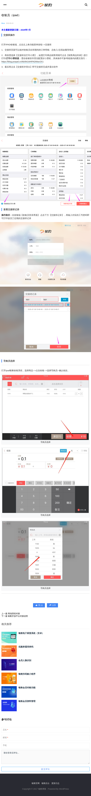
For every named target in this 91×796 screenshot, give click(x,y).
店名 (5, 730)
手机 (5, 745)
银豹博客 (42, 789)
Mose (3, 23)
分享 (52, 605)
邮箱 (5, 737)
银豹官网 (36, 783)
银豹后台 (45, 783)
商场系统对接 (14, 613)
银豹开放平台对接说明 (18, 616)
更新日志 (55, 783)
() (39, 605)
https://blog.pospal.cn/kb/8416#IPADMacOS (22, 61)
